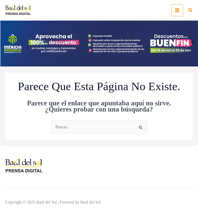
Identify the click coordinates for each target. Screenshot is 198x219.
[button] (190, 10)
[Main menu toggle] (177, 10)
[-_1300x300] (99, 43)
